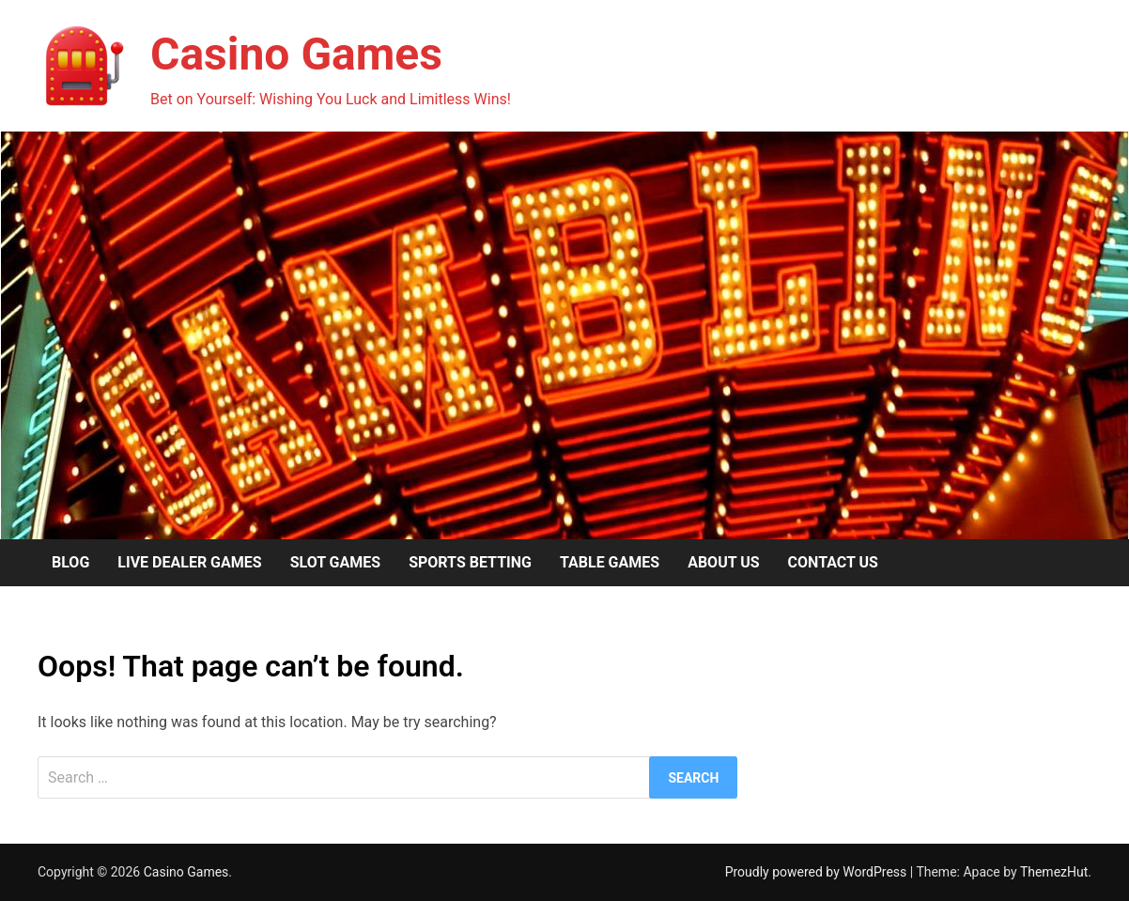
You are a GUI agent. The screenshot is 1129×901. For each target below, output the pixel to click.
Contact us (833, 562)
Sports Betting (470, 562)
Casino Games (296, 54)
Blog (70, 562)
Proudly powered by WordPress (817, 871)
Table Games (609, 562)
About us (723, 562)
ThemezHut (1054, 871)
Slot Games (335, 562)
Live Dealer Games (189, 562)
